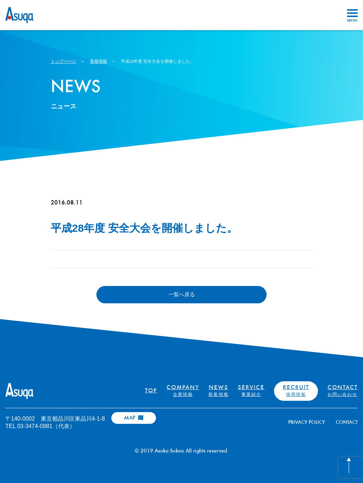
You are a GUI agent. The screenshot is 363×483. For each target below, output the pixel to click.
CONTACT (343, 391)
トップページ (63, 61)
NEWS (218, 391)
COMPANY (183, 391)
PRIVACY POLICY (306, 422)
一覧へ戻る (181, 294)
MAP (133, 418)
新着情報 (98, 61)
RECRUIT (296, 391)
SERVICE (251, 391)
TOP (151, 391)
